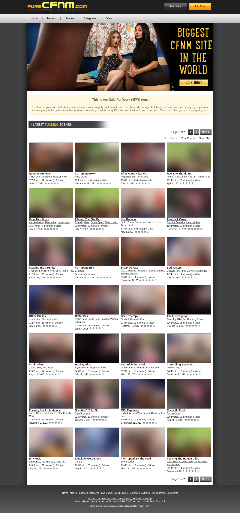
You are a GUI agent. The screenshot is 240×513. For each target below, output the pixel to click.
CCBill (92, 506)
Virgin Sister (36, 364)
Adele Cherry (173, 367)
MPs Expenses (130, 410)
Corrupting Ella (84, 267)
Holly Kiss (126, 413)
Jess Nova (142, 176)
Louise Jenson (128, 367)
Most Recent (171, 138)
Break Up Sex (129, 267)
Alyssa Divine (81, 367)
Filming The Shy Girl (87, 219)
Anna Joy (171, 319)
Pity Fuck (35, 458)
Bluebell (125, 319)
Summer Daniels (129, 273)
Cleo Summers (82, 413)
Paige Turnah (200, 461)
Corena (78, 461)
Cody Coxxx (35, 367)
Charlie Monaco (143, 222)
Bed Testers (174, 267)
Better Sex (81, 316)
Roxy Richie (81, 176)
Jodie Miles (172, 461)
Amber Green (173, 176)
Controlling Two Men (180, 364)
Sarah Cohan (173, 464)
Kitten (87, 222)
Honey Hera (64, 222)
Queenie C (142, 270)
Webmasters (158, 493)
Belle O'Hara (127, 222)
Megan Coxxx (150, 413)
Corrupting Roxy (85, 173)
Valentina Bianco (198, 270)
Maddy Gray (204, 176)
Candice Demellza (176, 222)
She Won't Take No (86, 410)
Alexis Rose (81, 319)
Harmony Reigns (195, 319)
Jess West (47, 367)
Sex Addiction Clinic (133, 364)
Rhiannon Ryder (52, 270)
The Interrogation (177, 316)
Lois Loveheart (128, 270)
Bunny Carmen (36, 413)
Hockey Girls (83, 364)
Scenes (69, 18)
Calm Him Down (39, 219)
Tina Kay (185, 270)
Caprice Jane (173, 413)
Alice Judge (50, 222)
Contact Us (125, 493)
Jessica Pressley (53, 413)
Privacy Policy (143, 506)
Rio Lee (155, 367)
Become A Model (142, 493)
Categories (90, 18)
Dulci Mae (47, 176)
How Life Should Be (179, 173)
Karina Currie (186, 461)
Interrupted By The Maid (136, 458)
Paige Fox (61, 461)
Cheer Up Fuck (176, 410)
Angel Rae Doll (128, 176)
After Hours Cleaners (134, 173)
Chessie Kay (173, 270)
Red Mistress (143, 367)
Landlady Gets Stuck (88, 458)
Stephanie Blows (98, 367)
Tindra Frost (127, 225)
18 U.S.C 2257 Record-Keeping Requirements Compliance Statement (120, 498)
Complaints (172, 493)
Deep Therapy (129, 316)
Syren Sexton (127, 461)
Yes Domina (128, 219)
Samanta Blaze (156, 270)
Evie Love (157, 222)
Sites (109, 18)
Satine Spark (97, 222)
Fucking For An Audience (45, 410)
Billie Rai (181, 319)
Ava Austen (34, 319)
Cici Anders (34, 176)
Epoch (103, 506)
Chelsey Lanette (50, 319)
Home (34, 18)
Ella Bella (79, 270)
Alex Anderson (36, 222)
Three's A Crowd (177, 219)
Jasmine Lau (47, 461)
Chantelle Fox (36, 270)
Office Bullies (37, 316)
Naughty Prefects (40, 173)
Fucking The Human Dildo (183, 458)
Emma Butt (34, 461)
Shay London (111, 222)
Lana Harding (193, 222)
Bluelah (78, 222)
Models (51, 18)
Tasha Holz (93, 319)
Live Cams (106, 493)
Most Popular (188, 138)
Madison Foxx (60, 176)
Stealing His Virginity (42, 267)
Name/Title (205, 138)
